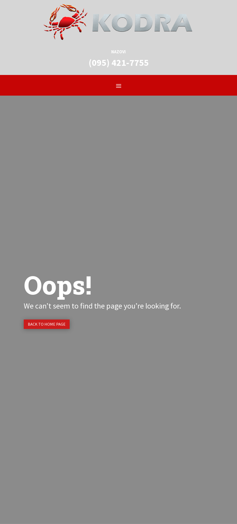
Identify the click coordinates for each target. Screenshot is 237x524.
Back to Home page (47, 324)
